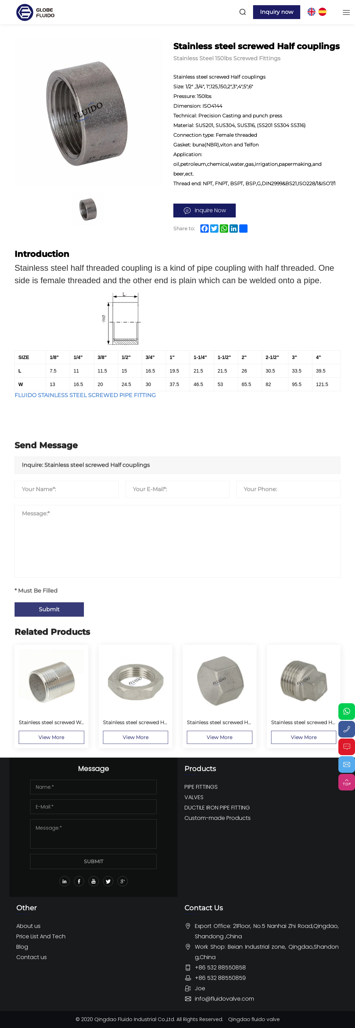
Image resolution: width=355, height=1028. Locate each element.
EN (311, 12)
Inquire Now (210, 210)
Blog (22, 947)
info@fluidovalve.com (224, 999)
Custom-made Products (217, 818)
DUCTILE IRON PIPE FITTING (217, 808)
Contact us (31, 957)
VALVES (194, 797)
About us (28, 926)
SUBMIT (93, 861)
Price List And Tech (41, 936)
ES (322, 12)
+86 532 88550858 (220, 968)
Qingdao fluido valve (254, 1019)
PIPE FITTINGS (201, 787)
